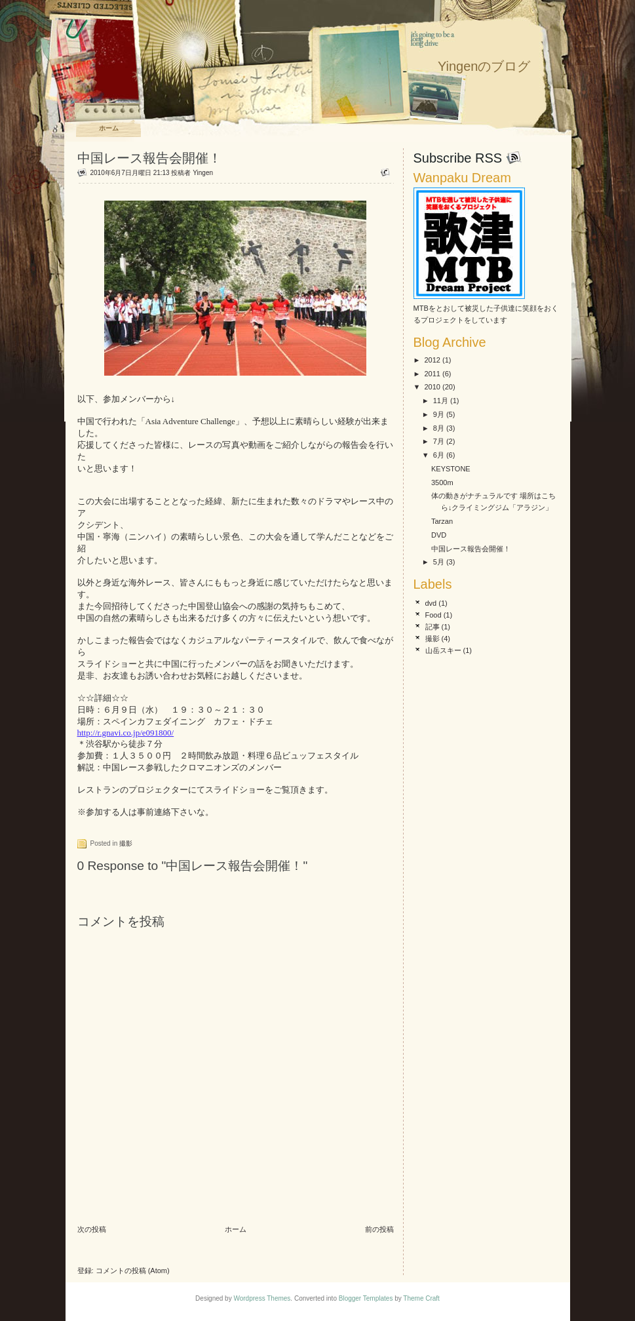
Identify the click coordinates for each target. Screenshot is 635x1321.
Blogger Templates (366, 1298)
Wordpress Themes (261, 1298)
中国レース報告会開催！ (149, 158)
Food (433, 615)
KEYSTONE (451, 469)
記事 (432, 627)
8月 (438, 428)
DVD (438, 535)
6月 (438, 455)
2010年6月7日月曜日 (120, 172)
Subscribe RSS (458, 158)
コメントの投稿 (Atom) (133, 1270)
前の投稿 (379, 1229)
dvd (431, 603)
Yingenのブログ (484, 66)
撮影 (125, 843)
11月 (440, 400)
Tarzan (442, 521)
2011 (432, 374)
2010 (432, 387)
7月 (438, 441)
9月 (438, 414)
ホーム (109, 128)
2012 (432, 360)
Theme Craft (421, 1298)
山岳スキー (443, 650)
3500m (442, 482)
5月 (438, 562)
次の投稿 (91, 1229)
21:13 (161, 172)
